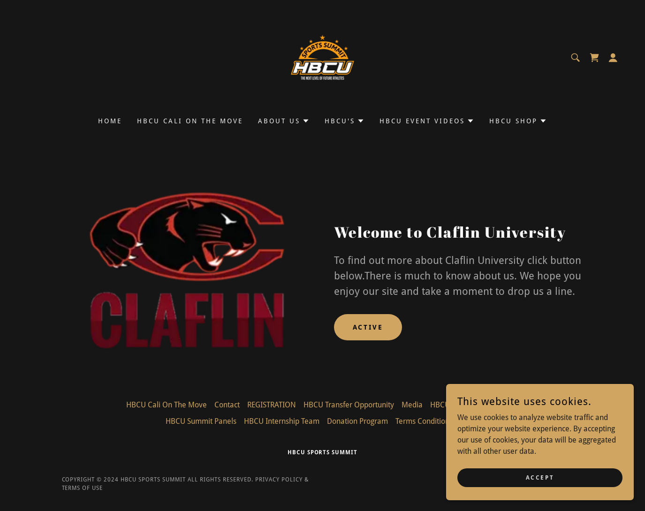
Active (368, 327)
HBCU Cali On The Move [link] (190, 121)
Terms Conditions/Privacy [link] (437, 421)
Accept (540, 477)
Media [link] (412, 404)
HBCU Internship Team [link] (281, 421)
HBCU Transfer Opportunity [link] (349, 404)
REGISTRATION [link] (271, 404)
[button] (613, 57)
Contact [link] (227, 404)
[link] (323, 57)
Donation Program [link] (357, 421)
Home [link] (110, 121)
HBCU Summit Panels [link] (201, 421)
